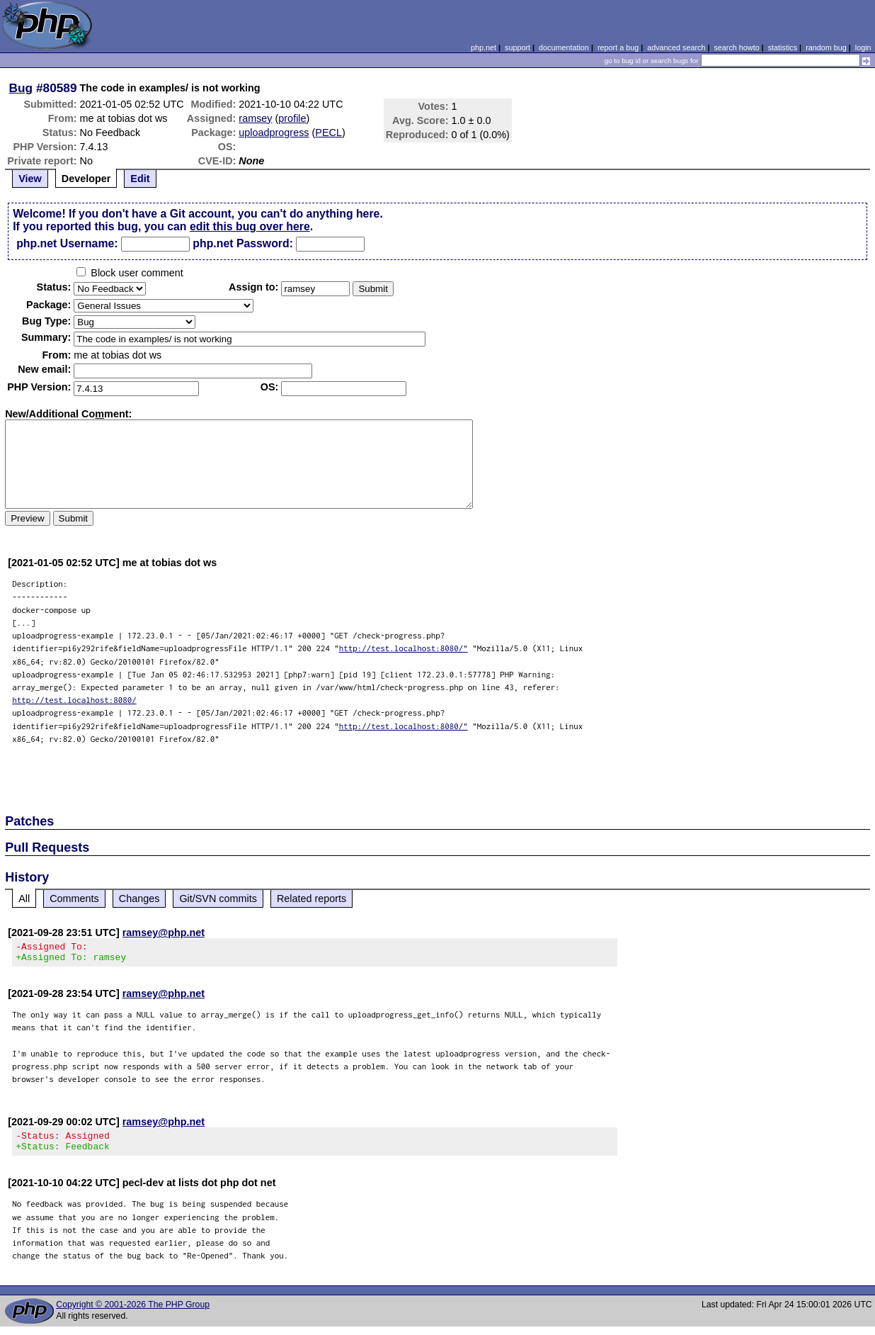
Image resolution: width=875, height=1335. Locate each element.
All (24, 898)
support (517, 47)
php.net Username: (67, 243)
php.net (483, 47)
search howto (736, 47)
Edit (139, 178)
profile (292, 118)
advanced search (676, 47)
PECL (328, 132)
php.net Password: (243, 243)
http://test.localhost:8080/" (403, 648)
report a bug (618, 47)
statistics (782, 47)
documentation (564, 47)
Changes (139, 898)
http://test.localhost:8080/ (74, 699)
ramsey (255, 118)
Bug (21, 88)
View (30, 178)
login (863, 47)
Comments (74, 898)
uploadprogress (274, 132)
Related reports (311, 898)
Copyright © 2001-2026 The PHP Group (133, 1313)
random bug (826, 47)
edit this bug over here (250, 226)
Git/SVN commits (218, 898)
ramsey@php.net (163, 932)
